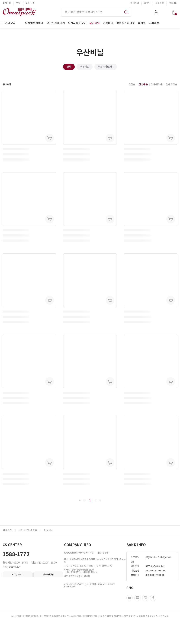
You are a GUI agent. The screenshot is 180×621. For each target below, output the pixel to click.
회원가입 (134, 3)
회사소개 (7, 3)
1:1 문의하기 (17, 575)
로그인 (147, 3)
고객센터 (173, 3)
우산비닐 (84, 66)
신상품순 (143, 84)
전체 (69, 66)
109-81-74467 (86, 566)
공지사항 (159, 3)
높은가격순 (171, 84)
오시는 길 (29, 3)
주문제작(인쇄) (105, 66)
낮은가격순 (157, 84)
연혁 (18, 3)
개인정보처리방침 (28, 530)
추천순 (131, 84)
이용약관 (48, 530)
